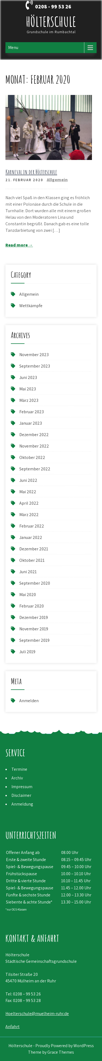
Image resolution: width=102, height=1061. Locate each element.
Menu (13, 47)
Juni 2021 (28, 572)
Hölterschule (51, 21)
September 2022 (34, 469)
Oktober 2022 (32, 457)
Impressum (21, 786)
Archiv (17, 778)
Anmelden (29, 701)
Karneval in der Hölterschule (31, 171)
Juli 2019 (27, 652)
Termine (19, 769)
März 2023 (28, 400)
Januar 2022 (30, 537)
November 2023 (34, 354)
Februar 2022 (31, 526)
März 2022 (29, 514)
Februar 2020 (31, 606)
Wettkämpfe (30, 306)
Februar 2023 (31, 412)
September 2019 (34, 640)
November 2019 (33, 629)
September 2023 (34, 366)
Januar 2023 (30, 423)
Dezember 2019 (33, 617)
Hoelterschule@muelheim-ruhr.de (37, 1013)
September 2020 (34, 583)
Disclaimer (21, 795)
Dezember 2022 (34, 434)
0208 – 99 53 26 (27, 994)
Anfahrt (12, 1026)
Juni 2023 (28, 377)
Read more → (19, 245)
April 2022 (29, 503)
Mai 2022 (27, 492)
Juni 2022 (28, 480)
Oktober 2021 (32, 560)
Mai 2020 (27, 594)
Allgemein (57, 180)
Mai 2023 (27, 389)
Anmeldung (22, 804)
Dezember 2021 (33, 549)
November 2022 (34, 446)
